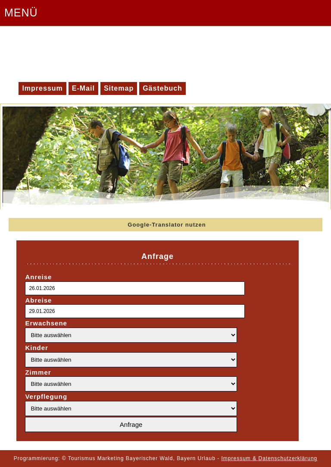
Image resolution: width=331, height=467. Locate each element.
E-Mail (83, 88)
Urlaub (206, 458)
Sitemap (119, 88)
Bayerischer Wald (149, 458)
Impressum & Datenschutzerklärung (269, 458)
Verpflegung (46, 396)
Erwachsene (46, 323)
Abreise (38, 300)
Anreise (38, 277)
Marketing (110, 458)
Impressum (42, 88)
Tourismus (82, 458)
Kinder (36, 347)
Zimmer (38, 372)
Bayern (186, 458)
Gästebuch (162, 88)
